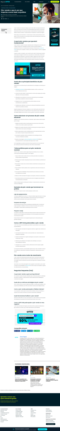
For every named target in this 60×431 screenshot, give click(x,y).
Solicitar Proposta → (42, 429)
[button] (2, 19)
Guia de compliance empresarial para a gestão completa (52, 380)
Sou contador (27, 1)
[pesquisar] (48, 1)
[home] (5, 1)
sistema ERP (28, 265)
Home (2, 5)
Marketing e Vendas (11, 5)
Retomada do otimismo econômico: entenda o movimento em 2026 (35, 380)
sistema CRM (35, 139)
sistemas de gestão (28, 139)
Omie (34, 1)
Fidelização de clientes (20, 89)
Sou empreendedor (18, 1)
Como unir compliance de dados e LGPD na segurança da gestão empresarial (21, 380)
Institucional (41, 1)
